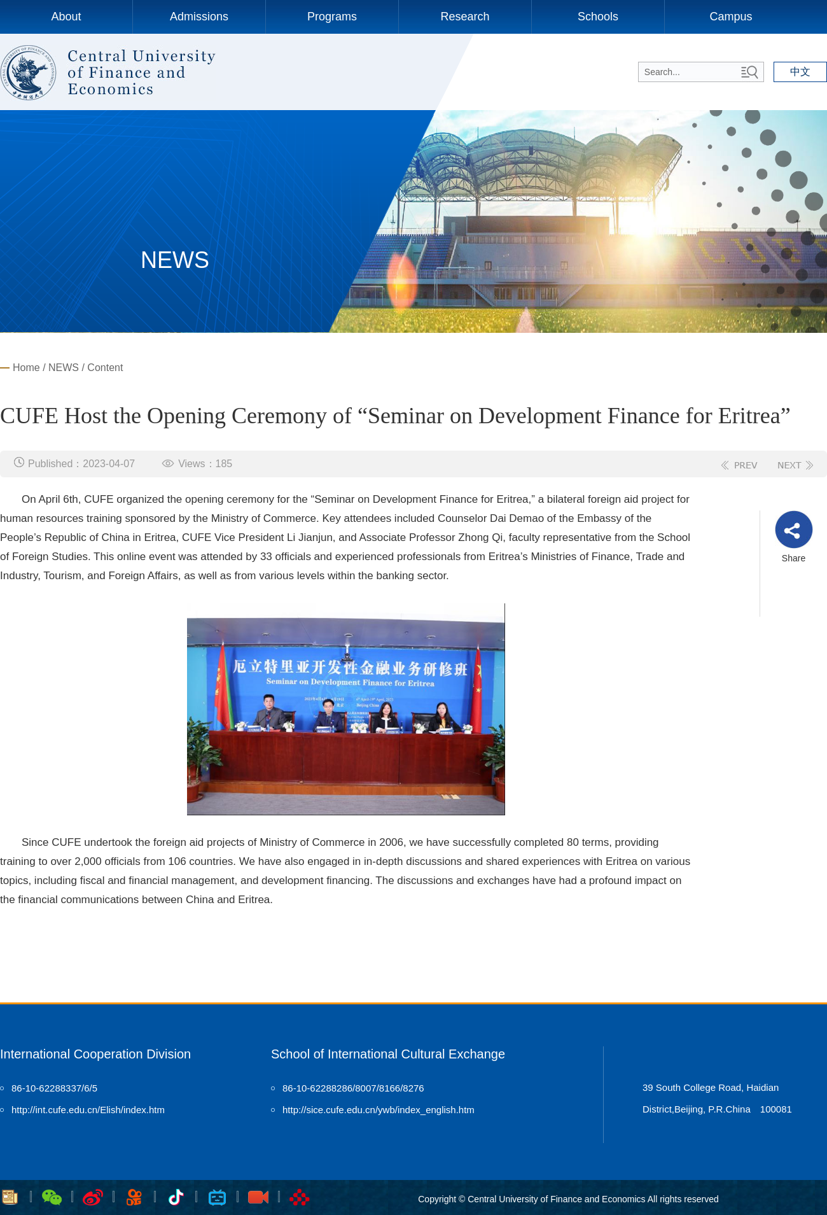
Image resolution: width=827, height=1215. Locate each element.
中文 (800, 71)
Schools (598, 16)
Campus (730, 16)
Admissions (199, 16)
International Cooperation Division (95, 1054)
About (66, 16)
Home (26, 367)
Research (464, 16)
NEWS (63, 367)
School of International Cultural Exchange (388, 1054)
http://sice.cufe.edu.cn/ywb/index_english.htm (378, 1109)
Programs (332, 16)
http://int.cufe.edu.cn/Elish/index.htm (88, 1109)
